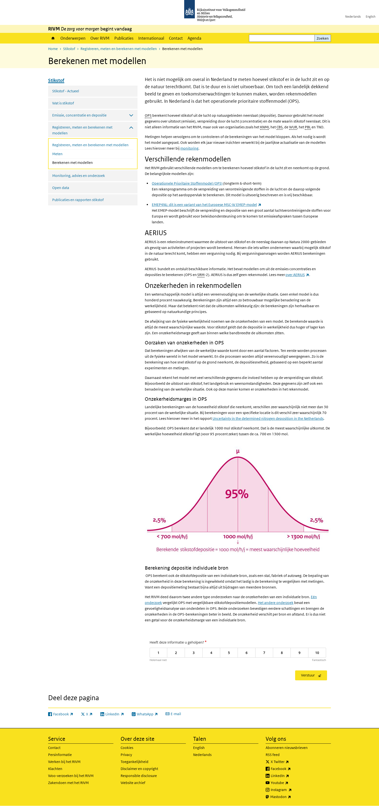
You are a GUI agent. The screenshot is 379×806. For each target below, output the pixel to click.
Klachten (55, 768)
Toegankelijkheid (134, 761)
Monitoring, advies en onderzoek (78, 175)
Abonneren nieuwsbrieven (287, 747)
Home (53, 38)
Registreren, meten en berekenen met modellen (118, 48)
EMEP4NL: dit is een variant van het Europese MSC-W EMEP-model (206, 204)
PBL (308, 127)
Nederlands (353, 17)
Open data (60, 187)
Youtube (290, 783)
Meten (57, 154)
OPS (148, 115)
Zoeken (323, 38)
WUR (293, 127)
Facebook (291, 769)
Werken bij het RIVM (64, 761)
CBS (280, 127)
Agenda (194, 38)
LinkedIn (290, 776)
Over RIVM (99, 38)
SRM (200, 274)
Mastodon (291, 797)
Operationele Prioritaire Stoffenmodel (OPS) (187, 183)
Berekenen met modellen (85, 162)
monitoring (189, 148)
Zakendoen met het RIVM (68, 782)
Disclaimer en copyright (139, 768)
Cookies (127, 747)
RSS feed (273, 754)
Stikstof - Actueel (65, 91)
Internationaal (151, 38)
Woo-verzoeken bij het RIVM (71, 775)
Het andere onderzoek (275, 602)
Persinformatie (60, 754)
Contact (176, 38)
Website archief (133, 782)
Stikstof (69, 48)
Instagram (292, 790)
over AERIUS (297, 274)
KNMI (264, 127)
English (370, 17)
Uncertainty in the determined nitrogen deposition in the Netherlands (267, 418)
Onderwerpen (73, 38)
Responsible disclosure (139, 775)
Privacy (126, 754)
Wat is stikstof (63, 103)
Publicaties (123, 38)
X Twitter (290, 762)
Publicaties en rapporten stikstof (78, 199)
